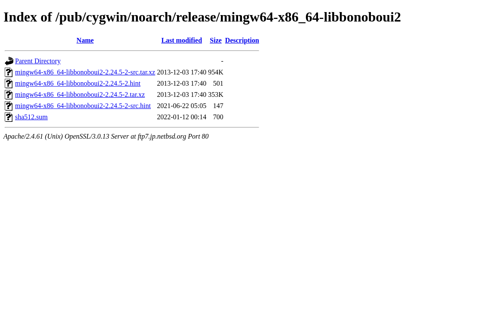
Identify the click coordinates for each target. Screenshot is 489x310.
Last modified (181, 40)
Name (85, 40)
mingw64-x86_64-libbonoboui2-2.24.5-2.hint (78, 83)
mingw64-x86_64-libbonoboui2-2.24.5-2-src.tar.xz (85, 72)
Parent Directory (38, 61)
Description (242, 40)
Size (216, 40)
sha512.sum (31, 117)
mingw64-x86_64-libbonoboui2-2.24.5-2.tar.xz (80, 94)
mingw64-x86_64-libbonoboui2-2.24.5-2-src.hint (83, 105)
